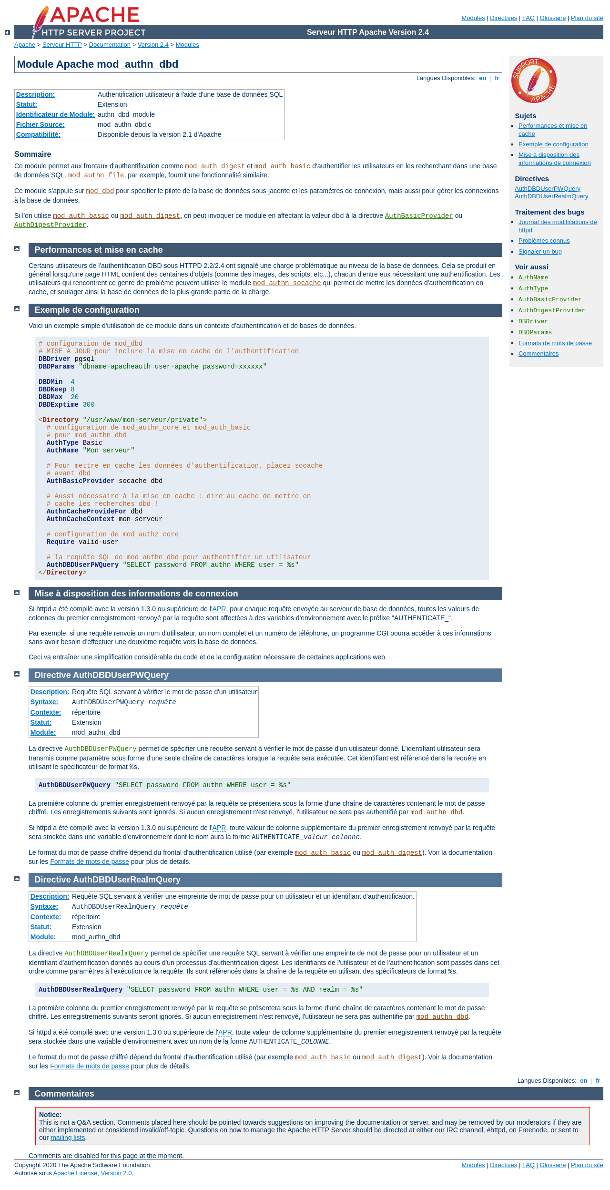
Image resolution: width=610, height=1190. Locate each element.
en (483, 78)
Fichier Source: (40, 124)
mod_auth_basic (282, 166)
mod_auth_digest (215, 166)
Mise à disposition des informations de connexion (554, 158)
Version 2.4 (153, 44)
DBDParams (535, 332)
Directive (53, 675)
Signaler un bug (540, 251)
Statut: (26, 104)
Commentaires (538, 353)
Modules (473, 17)
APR (219, 609)
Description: (35, 94)
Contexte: (45, 712)
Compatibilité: (38, 134)
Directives (503, 17)
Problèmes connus (544, 240)
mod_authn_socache (287, 283)
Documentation (110, 44)
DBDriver (533, 321)
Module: (43, 732)
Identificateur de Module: (55, 114)
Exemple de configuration (553, 144)
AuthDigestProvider (50, 225)
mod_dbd (100, 191)
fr (497, 78)
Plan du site (587, 17)
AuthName (533, 277)
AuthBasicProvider (419, 216)
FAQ (528, 17)
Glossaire (553, 17)
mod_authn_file (96, 175)
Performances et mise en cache (99, 250)
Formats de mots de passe (555, 343)
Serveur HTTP (62, 44)
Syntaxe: (44, 702)
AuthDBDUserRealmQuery (552, 196)
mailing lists (68, 1137)
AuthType (533, 288)
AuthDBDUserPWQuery (547, 188)
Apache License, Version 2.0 (92, 1173)
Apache (24, 44)
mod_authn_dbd (436, 812)
